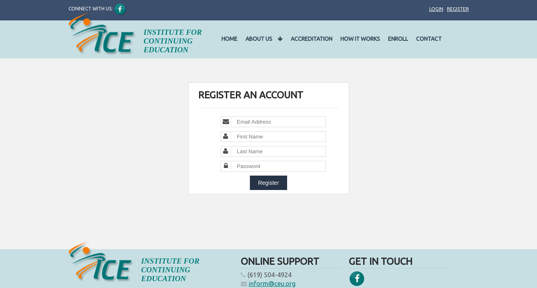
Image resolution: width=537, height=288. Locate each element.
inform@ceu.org (272, 283)
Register (458, 9)
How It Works (360, 39)
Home (229, 39)
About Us (264, 39)
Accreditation (311, 39)
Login (436, 9)
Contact (429, 39)
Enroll (398, 39)
